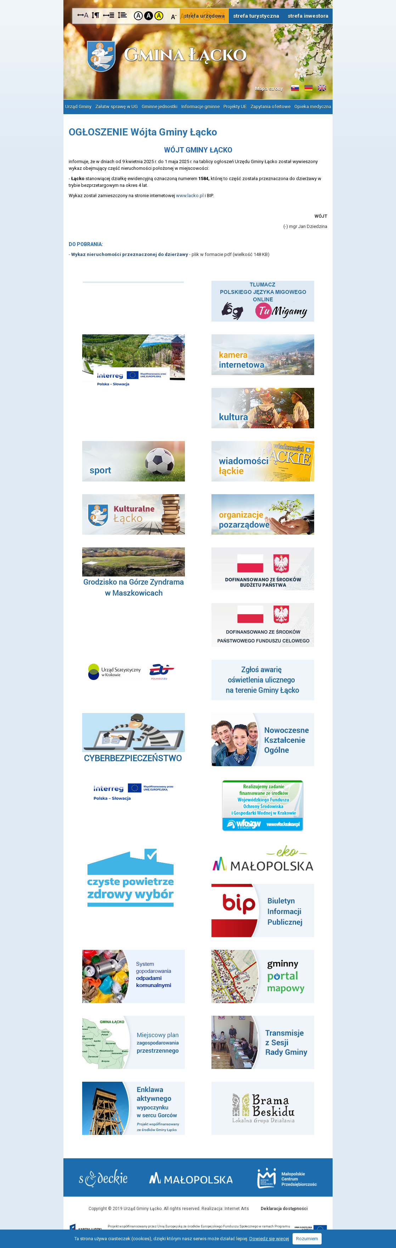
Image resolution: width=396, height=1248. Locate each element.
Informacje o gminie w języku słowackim (295, 88)
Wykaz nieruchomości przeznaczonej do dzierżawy (129, 253)
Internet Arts (237, 1207)
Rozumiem (307, 1238)
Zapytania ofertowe (270, 106)
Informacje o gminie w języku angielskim (322, 88)
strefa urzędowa (204, 16)
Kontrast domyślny (138, 15)
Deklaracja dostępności (284, 1207)
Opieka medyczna (312, 106)
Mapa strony (269, 88)
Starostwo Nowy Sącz (103, 1178)
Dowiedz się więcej (269, 1238)
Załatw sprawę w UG (116, 106)
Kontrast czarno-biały (148, 15)
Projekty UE (235, 106)
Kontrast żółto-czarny (158, 15)
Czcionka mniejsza (174, 15)
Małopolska (194, 1176)
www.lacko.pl (190, 194)
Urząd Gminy (78, 106)
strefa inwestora (308, 16)
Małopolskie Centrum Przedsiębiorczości (286, 1177)
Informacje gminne (200, 106)
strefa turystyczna (256, 16)
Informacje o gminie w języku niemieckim (308, 88)
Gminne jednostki (159, 106)
